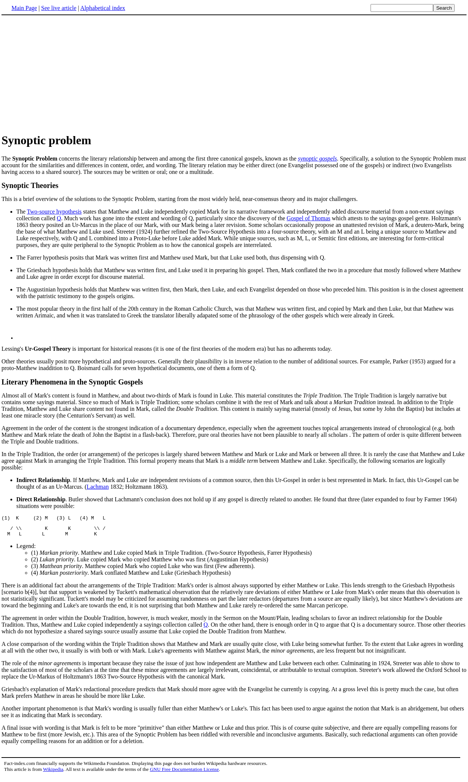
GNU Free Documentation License (184, 775)
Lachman (98, 489)
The (21, 211)
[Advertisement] (63, 74)
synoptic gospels (317, 158)
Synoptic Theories (30, 185)
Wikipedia (53, 775)
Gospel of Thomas (309, 218)
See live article (58, 8)
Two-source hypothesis (54, 211)
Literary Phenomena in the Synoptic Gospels (72, 384)
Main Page (24, 8)
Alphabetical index (102, 8)
